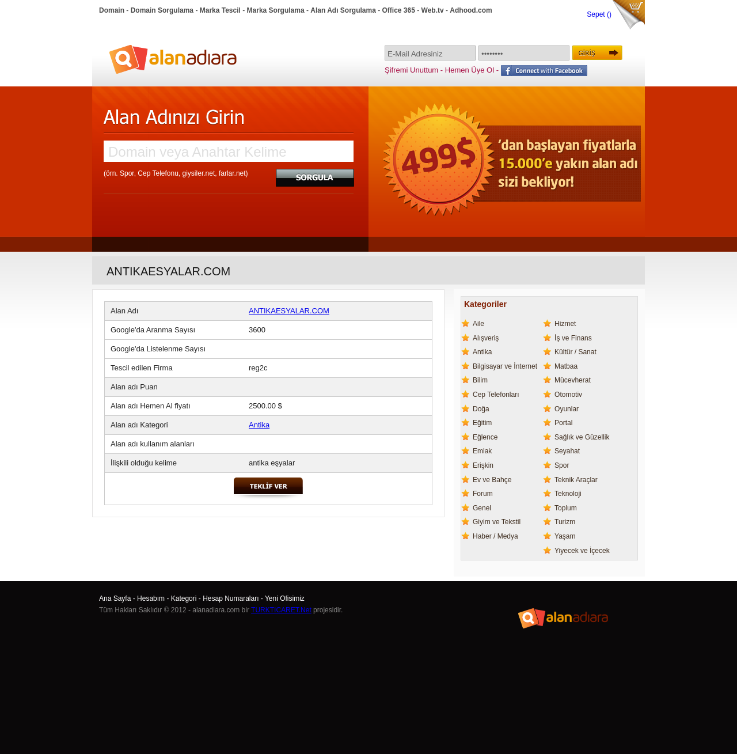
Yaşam (564, 536)
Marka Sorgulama (276, 10)
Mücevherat (572, 380)
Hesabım (151, 598)
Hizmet (565, 324)
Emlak (482, 451)
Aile (478, 324)
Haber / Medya (495, 536)
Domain (111, 10)
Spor (561, 465)
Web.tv (432, 10)
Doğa (481, 409)
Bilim (480, 380)
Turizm (564, 522)
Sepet (597, 14)
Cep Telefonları (496, 395)
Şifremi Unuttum (411, 70)
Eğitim (482, 423)
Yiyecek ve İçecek (582, 551)
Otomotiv (568, 395)
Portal (563, 423)
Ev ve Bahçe (492, 480)
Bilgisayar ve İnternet (505, 366)
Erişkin (483, 465)
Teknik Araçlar (576, 480)
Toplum (565, 508)
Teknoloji (568, 494)
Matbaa (566, 366)
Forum (483, 494)
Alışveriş (486, 338)
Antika (259, 424)
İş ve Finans (573, 338)
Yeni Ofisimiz (285, 598)
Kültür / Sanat (575, 352)
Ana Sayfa (115, 598)
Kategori (184, 598)
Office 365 (398, 10)
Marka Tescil (220, 10)
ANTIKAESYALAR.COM (289, 310)
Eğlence (485, 437)
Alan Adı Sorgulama (343, 10)
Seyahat (567, 451)
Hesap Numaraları (231, 598)
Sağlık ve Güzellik (581, 437)
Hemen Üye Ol (469, 70)
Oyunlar (566, 409)
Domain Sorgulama (162, 10)
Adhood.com (471, 10)
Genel (482, 508)
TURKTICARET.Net (281, 610)
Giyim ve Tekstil (497, 522)
